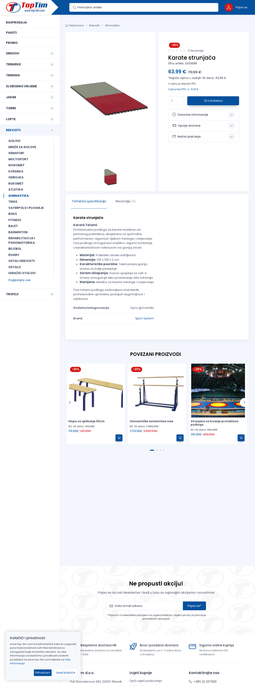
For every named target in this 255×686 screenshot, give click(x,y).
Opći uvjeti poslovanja (145, 681)
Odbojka (16, 177)
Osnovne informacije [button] (190, 115)
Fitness (14, 220)
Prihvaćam (42, 673)
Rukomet (16, 183)
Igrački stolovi (22, 273)
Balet (13, 226)
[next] (244, 402)
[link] (30, 23)
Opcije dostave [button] (186, 125)
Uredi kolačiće (65, 673)
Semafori (16, 153)
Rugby (13, 255)
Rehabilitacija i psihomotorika (21, 240)
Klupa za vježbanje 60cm (87, 421)
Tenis (12, 202)
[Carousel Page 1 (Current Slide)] (152, 450)
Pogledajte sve (19, 280)
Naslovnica (74, 25)
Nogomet (16, 165)
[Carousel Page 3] (160, 450)
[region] (30, 345)
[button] (236, 7)
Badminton (18, 232)
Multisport (18, 159)
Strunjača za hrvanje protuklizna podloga (214, 423)
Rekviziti (94, 25)
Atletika (15, 189)
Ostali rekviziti (21, 261)
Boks (12, 214)
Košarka (15, 171)
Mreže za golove (22, 147)
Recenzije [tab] (126, 201)
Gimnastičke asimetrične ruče (151, 421)
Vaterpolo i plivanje (26, 208)
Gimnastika (18, 196)
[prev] (69, 402)
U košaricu (213, 100)
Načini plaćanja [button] (186, 137)
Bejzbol (15, 249)
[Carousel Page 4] (163, 450)
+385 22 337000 (203, 681)
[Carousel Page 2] (156, 450)
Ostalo (14, 267)
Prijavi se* (194, 606)
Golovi (14, 141)
